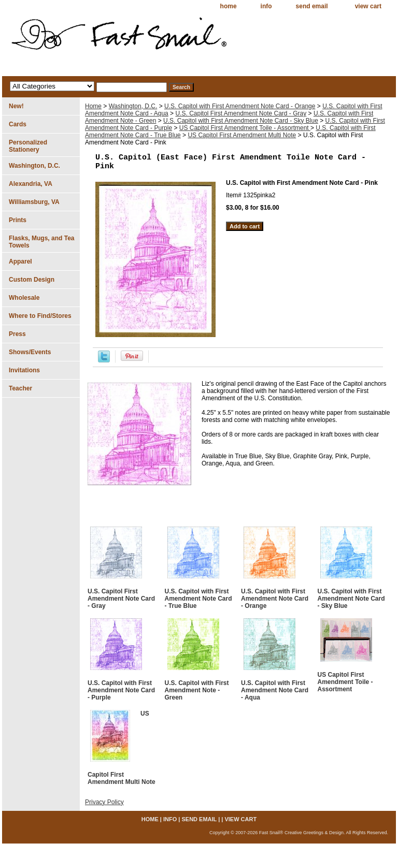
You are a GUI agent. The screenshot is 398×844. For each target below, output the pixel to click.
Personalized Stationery (28, 146)
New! (16, 106)
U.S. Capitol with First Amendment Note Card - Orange (239, 106)
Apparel (20, 261)
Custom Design (31, 279)
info (266, 6)
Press (17, 334)
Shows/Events (30, 352)
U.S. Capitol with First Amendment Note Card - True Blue (198, 598)
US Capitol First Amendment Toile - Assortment (244, 128)
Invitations (24, 370)
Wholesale (24, 297)
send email (312, 6)
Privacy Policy (104, 802)
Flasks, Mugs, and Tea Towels (41, 242)
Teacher (20, 388)
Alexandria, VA (30, 183)
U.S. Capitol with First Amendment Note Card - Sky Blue (240, 120)
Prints (17, 220)
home (228, 6)
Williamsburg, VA (34, 202)
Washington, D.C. (133, 106)
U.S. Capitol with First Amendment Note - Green (197, 690)
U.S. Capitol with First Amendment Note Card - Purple (121, 690)
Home (93, 106)
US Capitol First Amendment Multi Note (242, 135)
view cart (368, 6)
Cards (17, 124)
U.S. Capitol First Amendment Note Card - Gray (240, 113)
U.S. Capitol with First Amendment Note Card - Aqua (274, 690)
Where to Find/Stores (40, 315)
